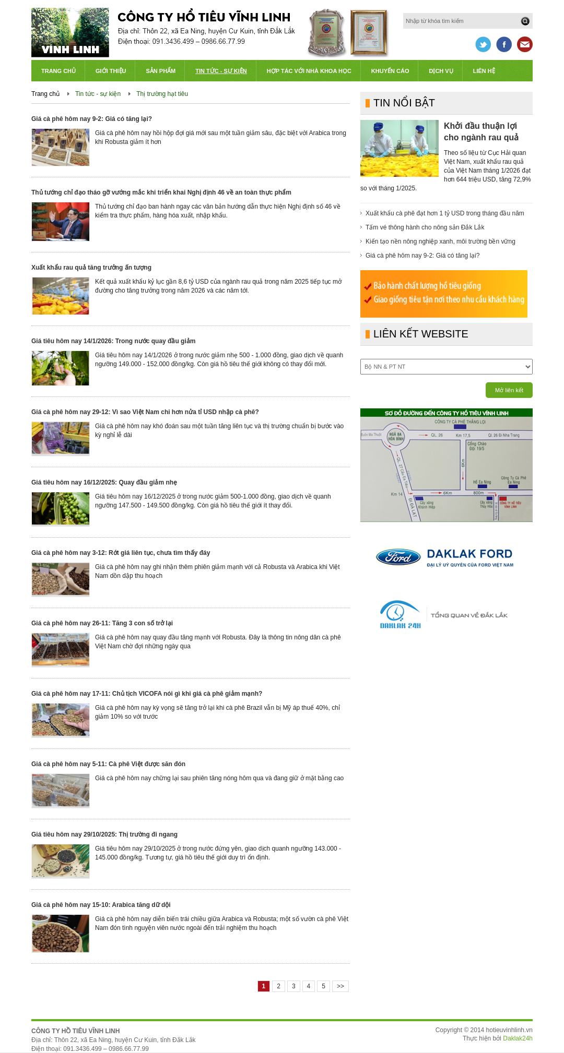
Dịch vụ (441, 71)
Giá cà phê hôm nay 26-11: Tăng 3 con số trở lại (102, 623)
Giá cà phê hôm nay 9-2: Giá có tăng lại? (91, 119)
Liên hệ (484, 71)
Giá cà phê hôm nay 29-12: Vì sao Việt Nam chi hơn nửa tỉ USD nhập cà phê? (145, 412)
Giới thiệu (111, 71)
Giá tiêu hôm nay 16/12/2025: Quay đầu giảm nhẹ (104, 482)
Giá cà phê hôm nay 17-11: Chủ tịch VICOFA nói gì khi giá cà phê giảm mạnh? (146, 693)
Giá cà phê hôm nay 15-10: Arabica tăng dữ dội (101, 905)
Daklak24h (518, 1038)
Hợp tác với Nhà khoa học (309, 71)
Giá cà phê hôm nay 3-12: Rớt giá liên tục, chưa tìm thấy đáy (120, 552)
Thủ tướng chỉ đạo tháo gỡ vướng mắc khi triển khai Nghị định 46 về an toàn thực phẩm (161, 192)
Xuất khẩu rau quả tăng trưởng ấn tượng (91, 267)
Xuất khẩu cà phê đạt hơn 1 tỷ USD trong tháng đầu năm (445, 213)
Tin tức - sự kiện (98, 94)
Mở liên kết (509, 390)
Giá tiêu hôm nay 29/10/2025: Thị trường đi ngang (104, 834)
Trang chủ (58, 71)
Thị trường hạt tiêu (162, 94)
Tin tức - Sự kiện (221, 71)
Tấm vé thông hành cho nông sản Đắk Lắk (425, 227)
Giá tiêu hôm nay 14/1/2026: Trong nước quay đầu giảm (113, 341)
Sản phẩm (160, 71)
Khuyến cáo (390, 71)
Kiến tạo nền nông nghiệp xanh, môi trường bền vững (440, 241)
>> (340, 986)
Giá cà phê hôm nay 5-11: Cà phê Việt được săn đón (108, 764)
